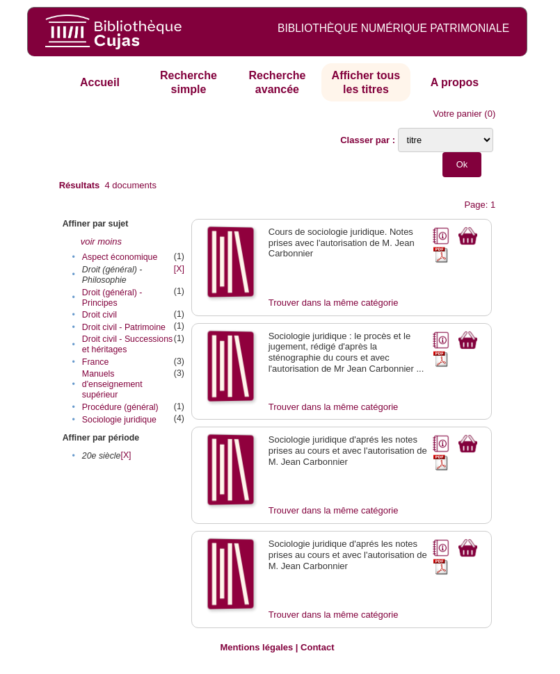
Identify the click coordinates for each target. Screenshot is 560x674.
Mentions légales (256, 647)
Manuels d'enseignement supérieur (112, 384)
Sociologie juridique (119, 420)
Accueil (100, 82)
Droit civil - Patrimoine (124, 327)
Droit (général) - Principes (112, 298)
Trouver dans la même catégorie (334, 302)
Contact (317, 647)
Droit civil (99, 315)
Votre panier (457, 113)
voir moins (101, 241)
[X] (179, 269)
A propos (455, 82)
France (95, 362)
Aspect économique (119, 257)
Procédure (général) (120, 407)
